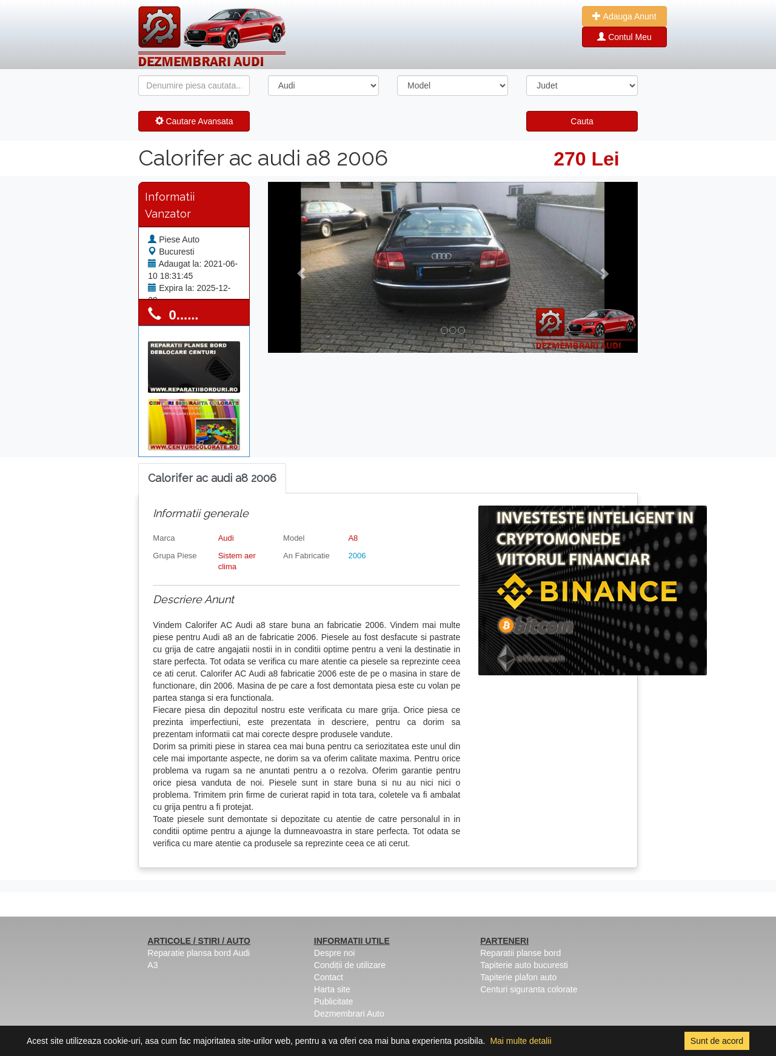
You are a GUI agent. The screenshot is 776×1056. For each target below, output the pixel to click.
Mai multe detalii (520, 1041)
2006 (357, 555)
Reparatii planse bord (520, 953)
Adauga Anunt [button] (624, 16)
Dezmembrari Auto (349, 1013)
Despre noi (334, 953)
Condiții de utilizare (350, 965)
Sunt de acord (717, 1041)
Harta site (332, 989)
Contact (328, 977)
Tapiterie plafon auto (518, 977)
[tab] (212, 478)
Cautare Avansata (194, 121)
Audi (226, 538)
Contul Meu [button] (624, 37)
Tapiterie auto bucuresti (524, 965)
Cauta (581, 121)
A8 (353, 538)
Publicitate (333, 1001)
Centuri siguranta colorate (528, 989)
